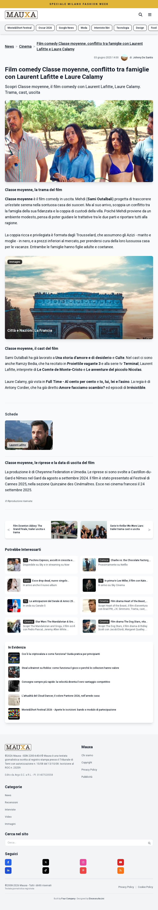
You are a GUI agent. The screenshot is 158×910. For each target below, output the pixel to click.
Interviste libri (102, 27)
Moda (84, 27)
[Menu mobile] (150, 14)
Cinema (25, 46)
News (9, 46)
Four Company (68, 899)
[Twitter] (45, 862)
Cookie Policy (145, 887)
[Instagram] (83, 862)
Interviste (10, 809)
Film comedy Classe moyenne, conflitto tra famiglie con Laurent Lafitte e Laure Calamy (90, 46)
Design (140, 27)
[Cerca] (140, 14)
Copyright (86, 762)
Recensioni (11, 802)
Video (8, 816)
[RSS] (120, 870)
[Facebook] (8, 862)
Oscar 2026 (45, 27)
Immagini (10, 824)
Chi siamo (87, 755)
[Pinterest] (83, 870)
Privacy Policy (89, 769)
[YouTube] (120, 862)
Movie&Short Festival (20, 27)
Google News (66, 27)
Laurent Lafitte (17, 445)
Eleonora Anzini (96, 899)
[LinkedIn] (8, 870)
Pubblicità (86, 776)
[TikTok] (45, 870)
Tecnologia (123, 27)
